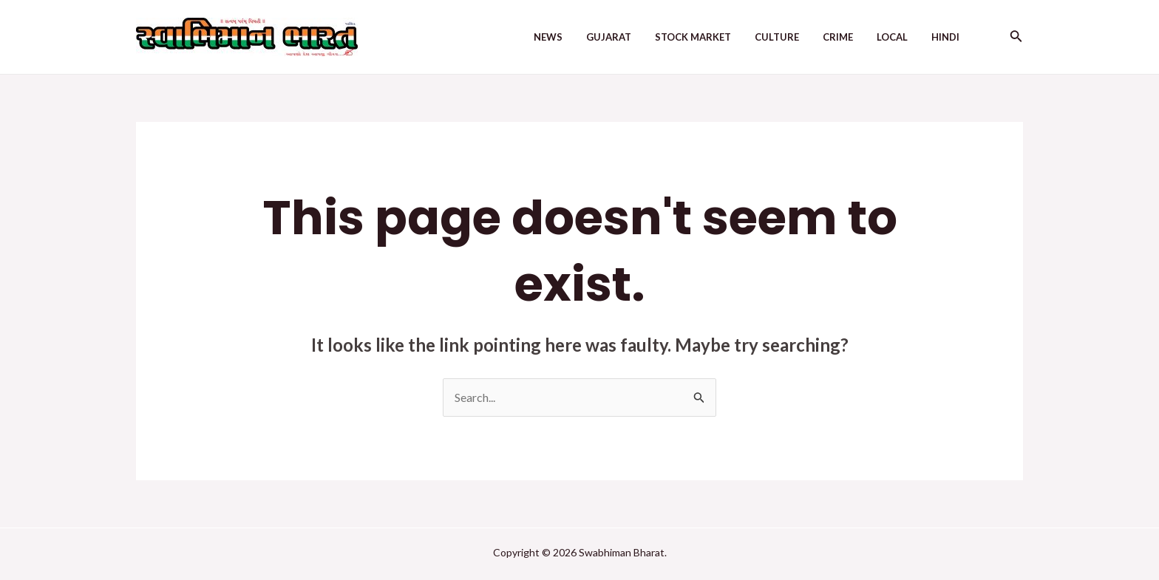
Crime (838, 37)
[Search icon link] (1016, 37)
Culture (777, 37)
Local (892, 37)
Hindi (945, 37)
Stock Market (693, 37)
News (548, 37)
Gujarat (608, 37)
